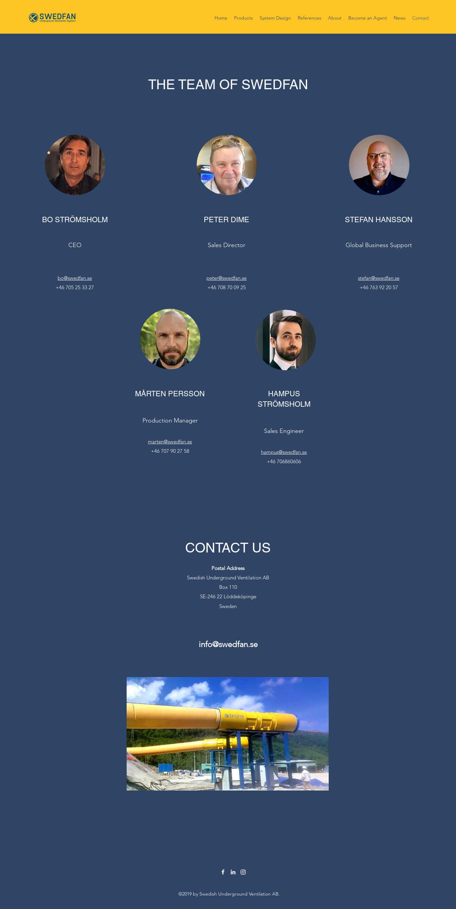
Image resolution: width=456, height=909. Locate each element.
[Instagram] (243, 872)
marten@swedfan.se (170, 441)
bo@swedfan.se (75, 278)
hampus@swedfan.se (284, 452)
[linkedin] (233, 872)
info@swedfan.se (228, 644)
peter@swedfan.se (226, 278)
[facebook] (223, 872)
